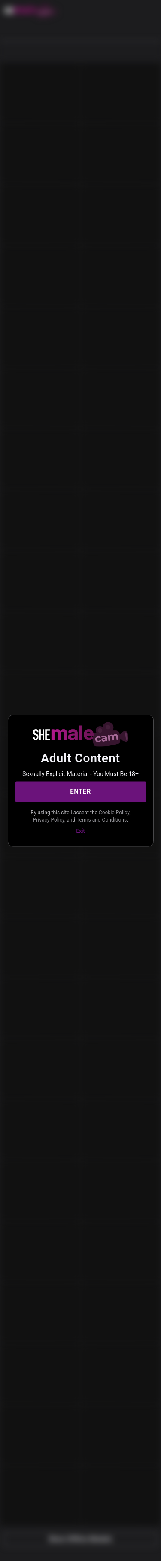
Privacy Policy (48, 820)
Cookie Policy (114, 812)
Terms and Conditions (101, 820)
